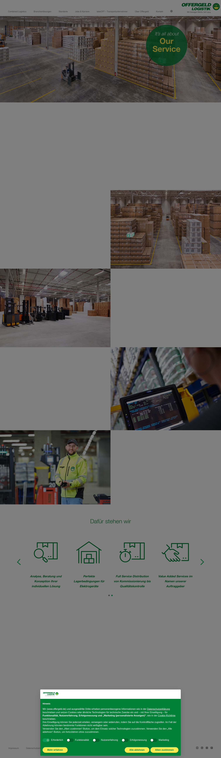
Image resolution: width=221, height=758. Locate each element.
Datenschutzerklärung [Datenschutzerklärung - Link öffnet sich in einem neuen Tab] (158, 709)
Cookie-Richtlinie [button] (166, 715)
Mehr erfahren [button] (55, 750)
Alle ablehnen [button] (137, 750)
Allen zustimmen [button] (164, 750)
